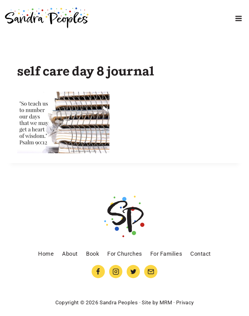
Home (46, 253)
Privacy (185, 302)
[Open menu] (238, 18)
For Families (166, 253)
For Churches (124, 253)
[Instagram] (115, 271)
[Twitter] (133, 271)
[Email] (150, 271)
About (70, 253)
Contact (200, 253)
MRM (166, 302)
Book (92, 253)
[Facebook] (98, 271)
